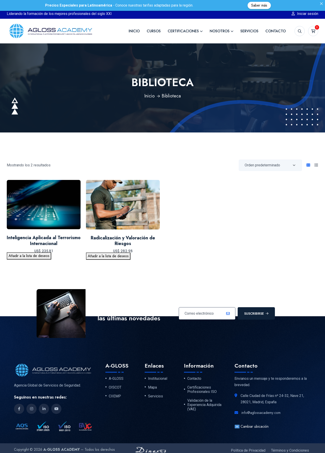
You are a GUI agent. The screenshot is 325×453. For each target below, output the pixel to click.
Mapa (152, 379)
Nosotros (220, 22)
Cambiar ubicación (251, 417)
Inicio (134, 22)
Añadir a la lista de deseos (29, 247)
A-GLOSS (116, 370)
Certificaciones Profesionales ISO (202, 381)
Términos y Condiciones (290, 441)
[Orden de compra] (270, 156)
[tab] (308, 156)
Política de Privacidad (248, 441)
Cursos (154, 22)
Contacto (275, 22)
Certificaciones (183, 22)
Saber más (259, 5)
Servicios (249, 22)
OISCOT (115, 379)
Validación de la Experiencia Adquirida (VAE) (204, 396)
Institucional (157, 370)
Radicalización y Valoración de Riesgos (123, 232)
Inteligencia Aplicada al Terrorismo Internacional (44, 232)
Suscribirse (256, 304)
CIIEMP (115, 387)
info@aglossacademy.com (261, 403)
